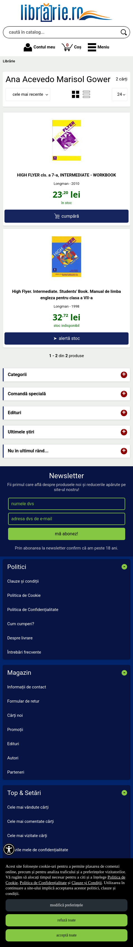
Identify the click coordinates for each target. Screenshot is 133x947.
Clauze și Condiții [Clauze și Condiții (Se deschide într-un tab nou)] (87, 882)
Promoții (15, 729)
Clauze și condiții (23, 581)
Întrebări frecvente (24, 652)
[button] (98, 47)
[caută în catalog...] (60, 32)
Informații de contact (26, 687)
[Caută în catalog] (124, 32)
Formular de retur (23, 701)
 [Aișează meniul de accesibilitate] (9, 849)
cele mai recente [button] (28, 94)
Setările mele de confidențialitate (37, 849)
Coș (71, 46)
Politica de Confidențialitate (32, 609)
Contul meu (39, 47)
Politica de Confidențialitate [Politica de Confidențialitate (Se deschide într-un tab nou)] (43, 882)
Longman (61, 183)
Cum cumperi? (20, 623)
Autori (12, 757)
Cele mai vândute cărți (28, 807)
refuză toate (66, 920)
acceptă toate (66, 935)
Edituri (13, 743)
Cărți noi (15, 715)
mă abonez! (66, 533)
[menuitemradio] (75, 94)
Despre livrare (20, 638)
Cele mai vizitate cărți (27, 835)
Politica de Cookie (24, 595)
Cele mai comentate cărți (30, 821)
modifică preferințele (66, 905)
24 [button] (119, 94)
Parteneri (15, 772)
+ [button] (124, 375)
